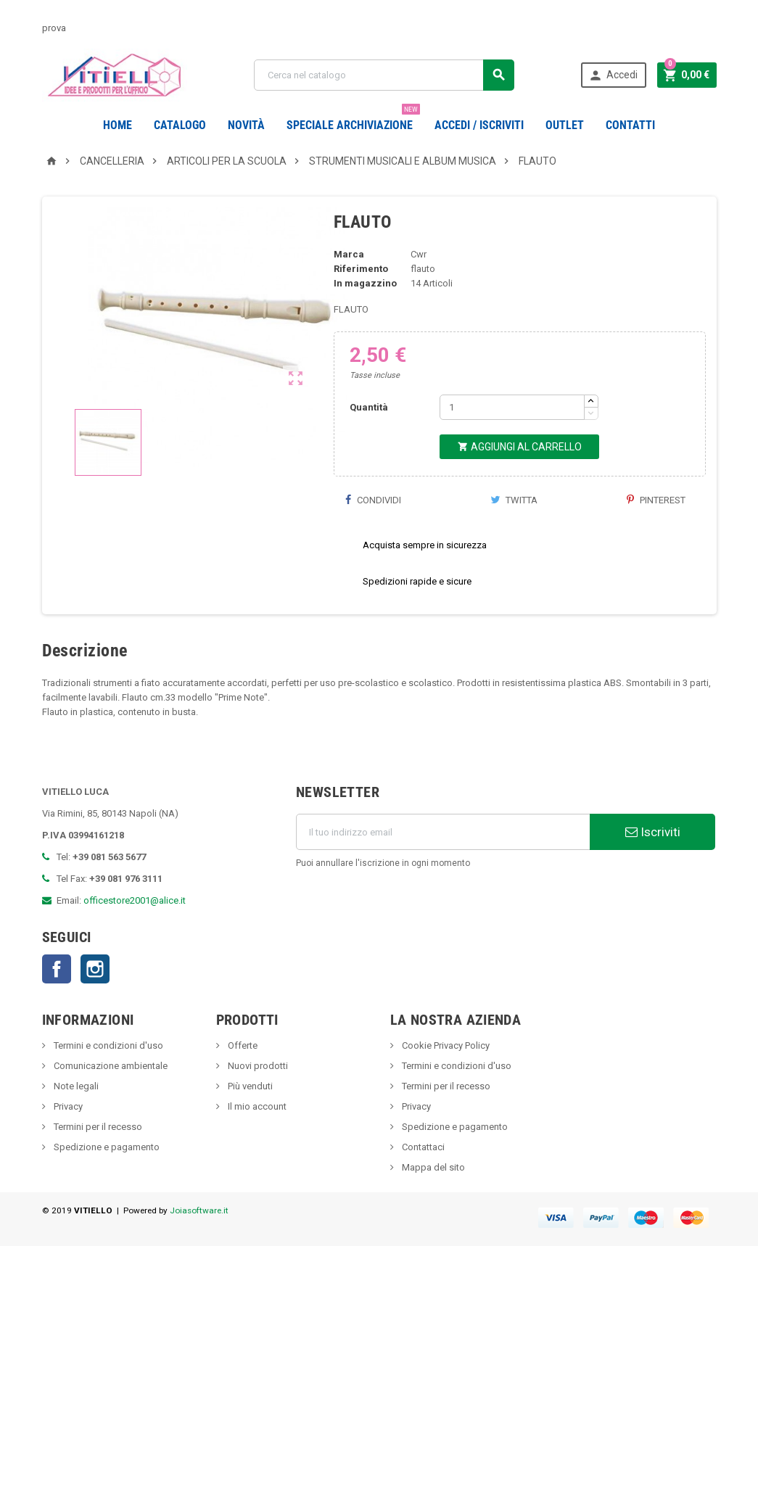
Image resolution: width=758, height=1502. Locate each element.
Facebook (56, 1005)
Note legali (75, 1122)
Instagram (95, 1005)
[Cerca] (384, 75)
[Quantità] (512, 443)
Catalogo (180, 125)
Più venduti (249, 1122)
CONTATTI (630, 125)
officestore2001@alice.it (134, 936)
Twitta (513, 536)
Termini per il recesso (97, 1163)
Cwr (419, 290)
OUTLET (564, 125)
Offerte (242, 1081)
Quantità (369, 443)
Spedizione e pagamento (106, 1183)
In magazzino (365, 319)
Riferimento (361, 305)
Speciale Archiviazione (353, 119)
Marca (349, 290)
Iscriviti (652, 868)
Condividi (373, 536)
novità (246, 125)
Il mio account (256, 1142)
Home (117, 125)
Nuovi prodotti (257, 1102)
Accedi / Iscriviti (479, 125)
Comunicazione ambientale (110, 1102)
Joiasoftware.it (199, 1247)
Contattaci (422, 1183)
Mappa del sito (432, 1203)
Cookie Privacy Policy (445, 1081)
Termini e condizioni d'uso (107, 1081)
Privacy (67, 1142)
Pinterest (656, 536)
